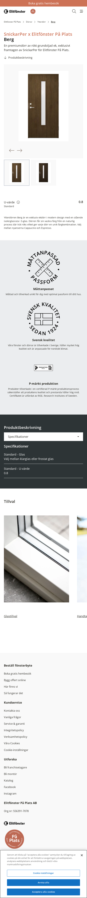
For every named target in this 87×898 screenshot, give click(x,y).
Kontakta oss (12, 710)
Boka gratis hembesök (43, 3)
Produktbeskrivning (20, 57)
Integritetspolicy (14, 730)
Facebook (10, 787)
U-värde (12, 202)
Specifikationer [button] (18, 437)
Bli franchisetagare (15, 767)
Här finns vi (11, 686)
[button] (81, 11)
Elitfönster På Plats (12, 21)
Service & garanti (14, 723)
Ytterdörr (41, 21)
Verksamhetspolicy (15, 737)
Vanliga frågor (12, 717)
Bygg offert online (15, 680)
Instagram (10, 793)
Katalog (8, 780)
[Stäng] (81, 855)
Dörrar (29, 21)
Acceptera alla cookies (43, 891)
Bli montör (10, 774)
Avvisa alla (43, 882)
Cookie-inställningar (16, 750)
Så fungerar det (13, 693)
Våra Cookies (12, 743)
